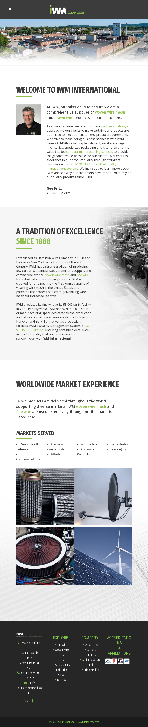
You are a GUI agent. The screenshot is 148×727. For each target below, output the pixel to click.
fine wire (83, 275)
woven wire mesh (110, 112)
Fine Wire (62, 645)
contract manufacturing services (89, 151)
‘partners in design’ (114, 126)
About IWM (91, 645)
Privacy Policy (91, 670)
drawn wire (63, 117)
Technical (62, 680)
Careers (91, 650)
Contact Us (91, 655)
